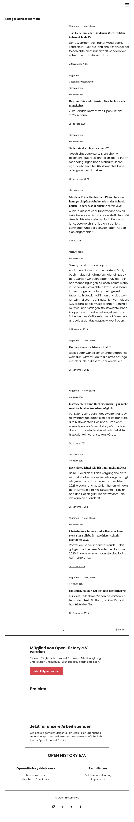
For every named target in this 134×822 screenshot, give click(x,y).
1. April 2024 (75, 244)
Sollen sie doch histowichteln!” (92, 148)
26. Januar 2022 (77, 446)
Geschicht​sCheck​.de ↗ (36, 786)
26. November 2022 (79, 372)
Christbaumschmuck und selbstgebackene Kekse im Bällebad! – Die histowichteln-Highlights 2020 (97, 542)
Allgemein (74, 26)
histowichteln (88, 26)
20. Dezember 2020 (79, 623)
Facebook (80, 813)
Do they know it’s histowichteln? (93, 350)
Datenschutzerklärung (98, 782)
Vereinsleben (76, 94)
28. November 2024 (79, 178)
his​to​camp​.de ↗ (36, 782)
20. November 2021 (78, 513)
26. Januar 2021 (77, 573)
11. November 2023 (78, 332)
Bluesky (62, 813)
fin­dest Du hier (57, 747)
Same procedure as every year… (93, 268)
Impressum (98, 786)
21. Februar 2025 (77, 123)
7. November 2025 (78, 63)
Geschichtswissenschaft (81, 81)
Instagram (53, 813)
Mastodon (71, 813)
